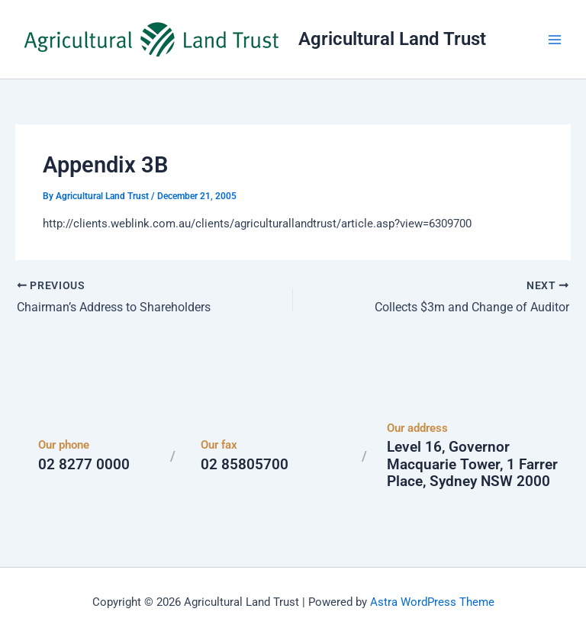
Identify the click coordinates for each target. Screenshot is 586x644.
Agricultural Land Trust (392, 39)
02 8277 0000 (84, 464)
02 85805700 (244, 464)
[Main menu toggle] (555, 40)
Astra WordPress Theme (432, 602)
